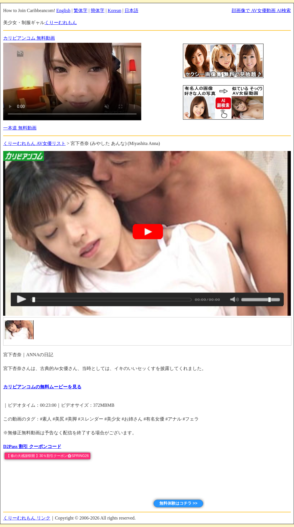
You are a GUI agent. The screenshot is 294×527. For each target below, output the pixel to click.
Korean (114, 10)
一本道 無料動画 (20, 127)
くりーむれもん (61, 22)
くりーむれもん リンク (26, 518)
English (63, 10)
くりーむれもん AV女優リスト (34, 143)
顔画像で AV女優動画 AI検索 (261, 10)
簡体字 (97, 10)
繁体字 (80, 10)
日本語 (131, 10)
